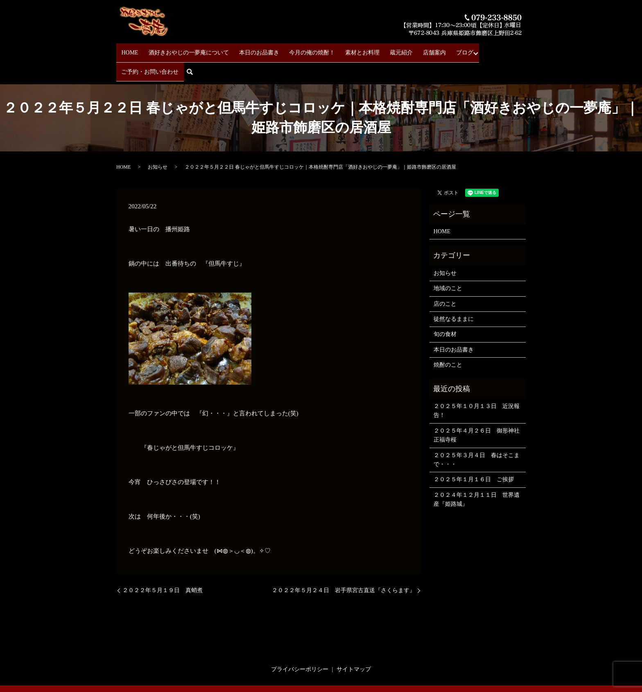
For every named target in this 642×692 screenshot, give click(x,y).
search (521, 50)
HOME (130, 49)
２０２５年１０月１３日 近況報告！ (477, 385)
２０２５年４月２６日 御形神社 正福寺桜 (478, 409)
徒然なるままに (454, 294)
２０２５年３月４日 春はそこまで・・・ (477, 434)
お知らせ (157, 141)
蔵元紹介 (379, 49)
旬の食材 (445, 309)
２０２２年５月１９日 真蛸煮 (162, 565)
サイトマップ (354, 644)
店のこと (445, 278)
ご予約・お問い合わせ (479, 49)
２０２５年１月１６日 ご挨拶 (474, 454)
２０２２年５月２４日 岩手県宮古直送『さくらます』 (343, 565)
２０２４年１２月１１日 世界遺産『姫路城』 (477, 474)
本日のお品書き (250, 49)
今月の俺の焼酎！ (299, 49)
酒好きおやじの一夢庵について (184, 49)
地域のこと (448, 263)
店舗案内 (407, 49)
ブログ (433, 49)
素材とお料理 (345, 49)
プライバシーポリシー (299, 644)
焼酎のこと (448, 339)
